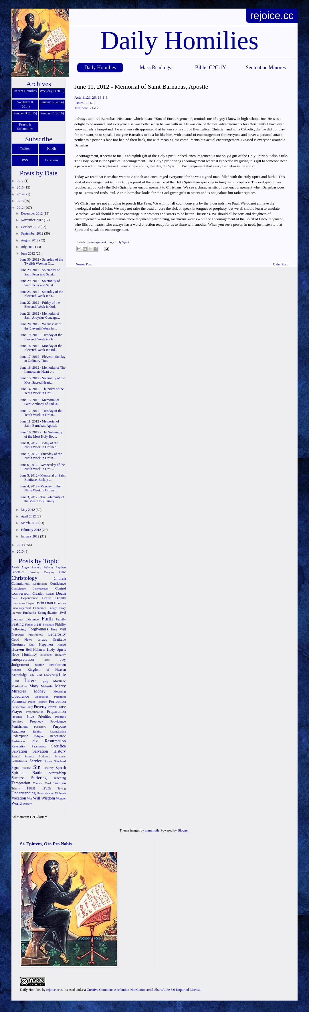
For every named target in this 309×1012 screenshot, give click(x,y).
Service (35, 761)
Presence (16, 716)
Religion (39, 736)
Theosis (38, 783)
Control (60, 588)
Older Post (280, 264)
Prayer (16, 711)
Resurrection (55, 741)
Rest (35, 741)
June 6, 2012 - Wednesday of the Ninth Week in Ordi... (42, 467)
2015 (21, 187)
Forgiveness (38, 629)
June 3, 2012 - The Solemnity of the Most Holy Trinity (42, 499)
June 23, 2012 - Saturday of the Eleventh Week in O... (41, 294)
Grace (42, 639)
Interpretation (22, 659)
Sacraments (39, 746)
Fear (37, 624)
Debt (14, 598)
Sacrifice (58, 746)
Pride (30, 717)
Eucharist (29, 613)
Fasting (17, 624)
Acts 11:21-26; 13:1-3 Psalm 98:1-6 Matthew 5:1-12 (91, 102)
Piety (30, 707)
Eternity (16, 612)
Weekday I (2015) (52, 91)
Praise (62, 707)
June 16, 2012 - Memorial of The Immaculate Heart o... (43, 370)
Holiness (39, 650)
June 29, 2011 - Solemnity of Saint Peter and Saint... (40, 272)
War (29, 798)
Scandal (15, 756)
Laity (31, 674)
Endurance (39, 608)
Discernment (18, 603)
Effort (49, 603)
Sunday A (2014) (52, 102)
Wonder (61, 798)
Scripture (44, 756)
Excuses (17, 619)
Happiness (46, 644)
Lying (44, 681)
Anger (25, 567)
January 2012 (30, 536)
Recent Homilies (25, 91)
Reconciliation (58, 731)
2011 (21, 545)
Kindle (52, 148)
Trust (30, 788)
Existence (32, 619)
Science (29, 756)
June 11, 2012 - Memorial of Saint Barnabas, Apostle (39, 423)
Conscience (18, 588)
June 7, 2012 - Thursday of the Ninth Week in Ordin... (41, 456)
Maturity (47, 686)
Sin (37, 767)
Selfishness (19, 761)
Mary (33, 686)
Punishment (19, 727)
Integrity (60, 654)
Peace (31, 701)
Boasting (34, 572)
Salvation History (49, 751)
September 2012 (32, 233)
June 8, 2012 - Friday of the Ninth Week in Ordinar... (39, 445)
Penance (42, 701)
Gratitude (59, 640)
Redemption (19, 736)
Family (61, 619)
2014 (21, 194)
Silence (26, 767)
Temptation (20, 783)
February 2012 (31, 530)
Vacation (49, 793)
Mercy (60, 686)
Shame (48, 761)
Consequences (40, 588)
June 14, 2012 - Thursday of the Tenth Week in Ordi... (42, 391)
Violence (60, 793)
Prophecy (36, 721)
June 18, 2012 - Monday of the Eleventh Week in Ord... (41, 348)
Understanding (23, 793)
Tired (48, 783)
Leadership (51, 674)
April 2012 (29, 516)
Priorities (44, 717)
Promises (17, 721)
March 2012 (29, 523)
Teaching (59, 778)
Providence (58, 721)
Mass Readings (155, 67)
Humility (29, 654)
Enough (53, 608)
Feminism (48, 624)
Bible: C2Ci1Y (210, 67)
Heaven (17, 649)
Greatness (18, 644)
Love (29, 680)
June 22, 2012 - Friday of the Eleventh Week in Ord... (40, 305)
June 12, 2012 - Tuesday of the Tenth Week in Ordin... (41, 413)
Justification (57, 665)
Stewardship (57, 773)
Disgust (30, 603)
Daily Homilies (100, 67)
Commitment (20, 584)
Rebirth (37, 731)
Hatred (62, 644)
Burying (49, 572)
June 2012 (28, 253)
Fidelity (60, 624)
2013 (21, 201)
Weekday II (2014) (25, 104)
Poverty (40, 706)
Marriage (59, 681)
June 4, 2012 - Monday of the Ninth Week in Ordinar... (40, 488)
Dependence (29, 598)
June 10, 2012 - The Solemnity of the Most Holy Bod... (41, 434)
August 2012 (30, 240)
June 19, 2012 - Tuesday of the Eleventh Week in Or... (41, 337)
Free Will (58, 629)
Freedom (17, 634)
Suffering (39, 777)
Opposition (42, 696)
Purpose (59, 726)
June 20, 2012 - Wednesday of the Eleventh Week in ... (41, 326)
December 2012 (32, 213)
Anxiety (36, 567)
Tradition (59, 783)
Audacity (48, 567)
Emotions (60, 603)
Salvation (19, 751)
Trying (62, 788)
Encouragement (96, 242)
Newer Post (84, 264)
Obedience (20, 696)
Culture (50, 593)
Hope (15, 654)
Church (60, 578)
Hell (29, 650)
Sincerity (48, 767)
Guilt (32, 644)
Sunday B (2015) (25, 113)
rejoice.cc (272, 15)
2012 (21, 208)
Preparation (56, 711)
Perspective (18, 707)
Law (39, 674)
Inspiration (46, 654)
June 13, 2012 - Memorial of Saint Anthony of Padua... (40, 402)
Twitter (25, 148)
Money (39, 691)
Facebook (52, 160)
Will (36, 798)
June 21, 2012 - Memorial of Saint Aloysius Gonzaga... (40, 315)
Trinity (15, 788)
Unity (40, 793)
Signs (15, 768)
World (16, 803)
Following (18, 629)
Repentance (58, 736)
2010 (21, 551)
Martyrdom (19, 686)
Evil (63, 613)
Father (29, 624)
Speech (61, 768)
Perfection (57, 701)
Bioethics (17, 572)
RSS (25, 160)
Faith (47, 619)
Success (18, 777)
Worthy (27, 803)
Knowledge (19, 675)
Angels (15, 567)
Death (61, 593)
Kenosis (16, 669)
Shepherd (60, 761)
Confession (40, 583)
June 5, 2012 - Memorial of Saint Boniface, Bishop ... (43, 477)
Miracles (18, 691)
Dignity (60, 598)
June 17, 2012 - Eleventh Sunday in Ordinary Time (43, 359)
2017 (21, 181)
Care (62, 572)
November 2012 (32, 220)
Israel (47, 659)
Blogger (183, 830)
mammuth (152, 830)
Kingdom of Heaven (46, 670)
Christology (24, 578)
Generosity (57, 634)
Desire (46, 598)
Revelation (18, 746)
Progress (60, 716)
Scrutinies (60, 756)
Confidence (58, 584)
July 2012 (28, 247)
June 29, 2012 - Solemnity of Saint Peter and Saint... (40, 283)
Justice (39, 665)
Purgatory (40, 726)
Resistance (18, 741)
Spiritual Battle (26, 772)
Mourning (60, 691)
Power (52, 707)
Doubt (39, 603)
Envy (111, 242)
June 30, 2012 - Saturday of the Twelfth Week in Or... (41, 261)
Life (62, 674)
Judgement (20, 664)
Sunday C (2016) (52, 113)
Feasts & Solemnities (25, 126)
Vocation (18, 798)
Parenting (60, 696)
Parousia (18, 701)
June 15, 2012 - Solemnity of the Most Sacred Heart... (42, 380)
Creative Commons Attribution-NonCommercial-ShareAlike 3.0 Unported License (143, 990)
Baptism (61, 567)
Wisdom (48, 798)
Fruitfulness (35, 634)
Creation (38, 594)
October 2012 (31, 227)
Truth (46, 788)
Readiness (18, 731)
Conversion (20, 593)
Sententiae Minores (266, 67)
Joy (63, 659)
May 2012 (28, 510)
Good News (21, 640)
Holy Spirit (122, 242)
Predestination (34, 711)
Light (15, 681)
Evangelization (48, 613)
